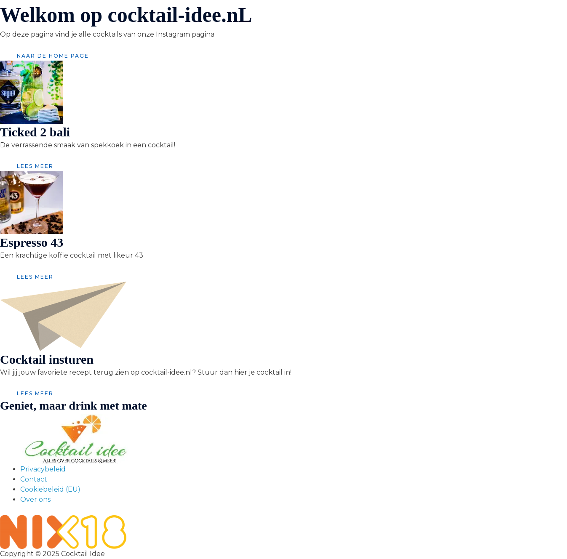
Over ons (35, 499)
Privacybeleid (43, 469)
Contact (33, 479)
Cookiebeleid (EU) (50, 489)
